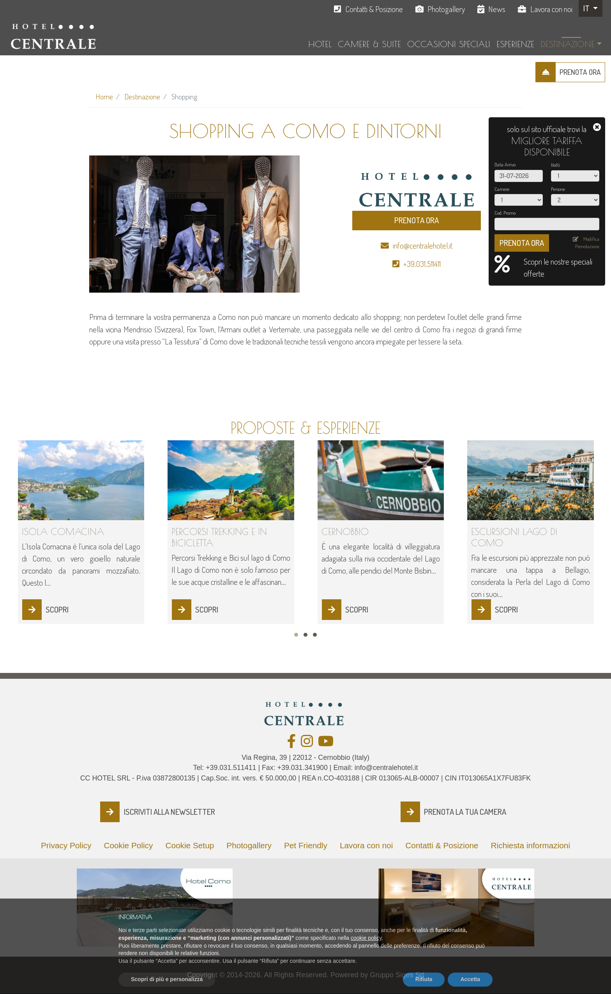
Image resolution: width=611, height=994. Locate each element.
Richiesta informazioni (530, 845)
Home (104, 96)
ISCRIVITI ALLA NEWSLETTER (169, 812)
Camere (501, 189)
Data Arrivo (505, 164)
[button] (296, 635)
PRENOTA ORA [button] (416, 220)
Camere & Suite (369, 44)
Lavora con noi (551, 9)
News (496, 9)
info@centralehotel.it (422, 245)
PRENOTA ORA (580, 72)
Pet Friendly (305, 845)
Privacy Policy (66, 845)
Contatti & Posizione (374, 9)
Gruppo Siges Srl (397, 975)
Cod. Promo (505, 213)
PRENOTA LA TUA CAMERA (465, 812)
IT (587, 8)
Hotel (320, 44)
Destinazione (567, 44)
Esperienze (515, 44)
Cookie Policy (128, 845)
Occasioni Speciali (448, 44)
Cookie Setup (189, 845)
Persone (558, 189)
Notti (555, 165)
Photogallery (446, 9)
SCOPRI (57, 609)
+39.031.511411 (422, 264)
